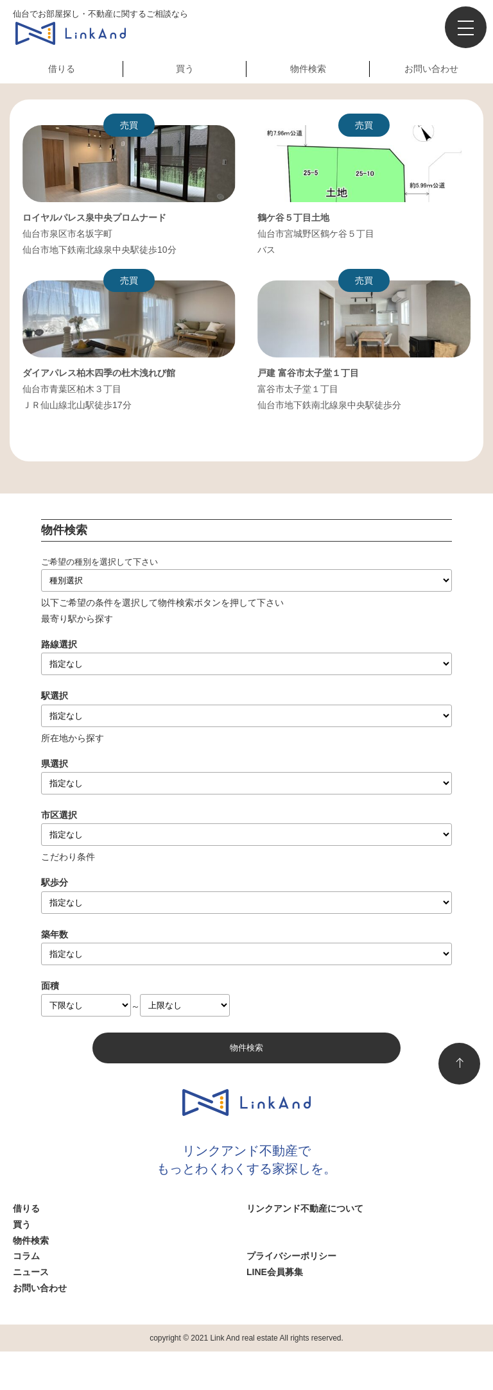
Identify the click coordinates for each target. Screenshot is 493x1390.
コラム (26, 1256)
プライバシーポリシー (291, 1256)
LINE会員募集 (274, 1272)
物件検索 (308, 69)
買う (185, 69)
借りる (61, 69)
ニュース (31, 1272)
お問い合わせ (431, 69)
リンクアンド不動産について (304, 1208)
